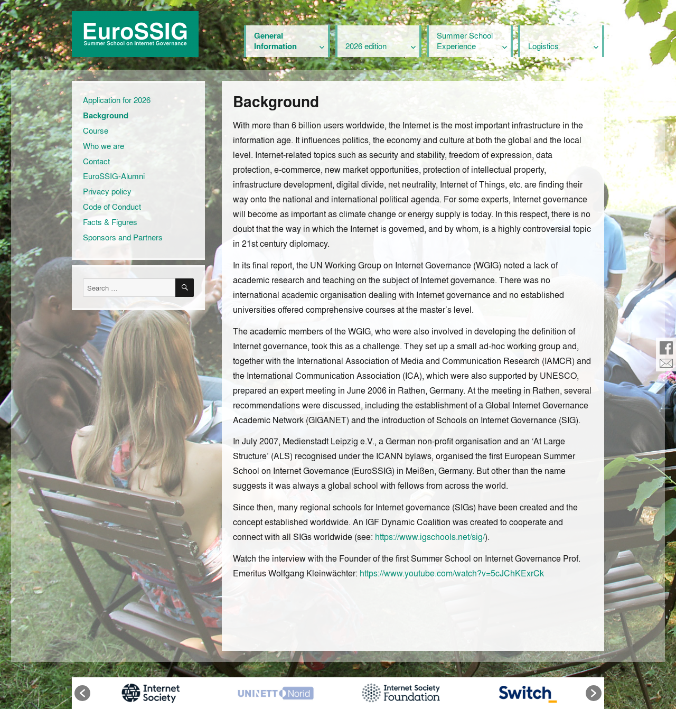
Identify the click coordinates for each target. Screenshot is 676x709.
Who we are (103, 146)
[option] (150, 693)
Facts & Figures (110, 222)
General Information (275, 41)
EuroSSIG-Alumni (114, 176)
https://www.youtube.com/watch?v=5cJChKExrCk (452, 573)
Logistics (543, 46)
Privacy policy (107, 191)
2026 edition (366, 46)
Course (95, 130)
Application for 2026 (117, 100)
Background (105, 115)
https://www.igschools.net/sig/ (430, 536)
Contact (96, 161)
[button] (82, 693)
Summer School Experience (465, 41)
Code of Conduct (112, 206)
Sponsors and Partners (123, 237)
